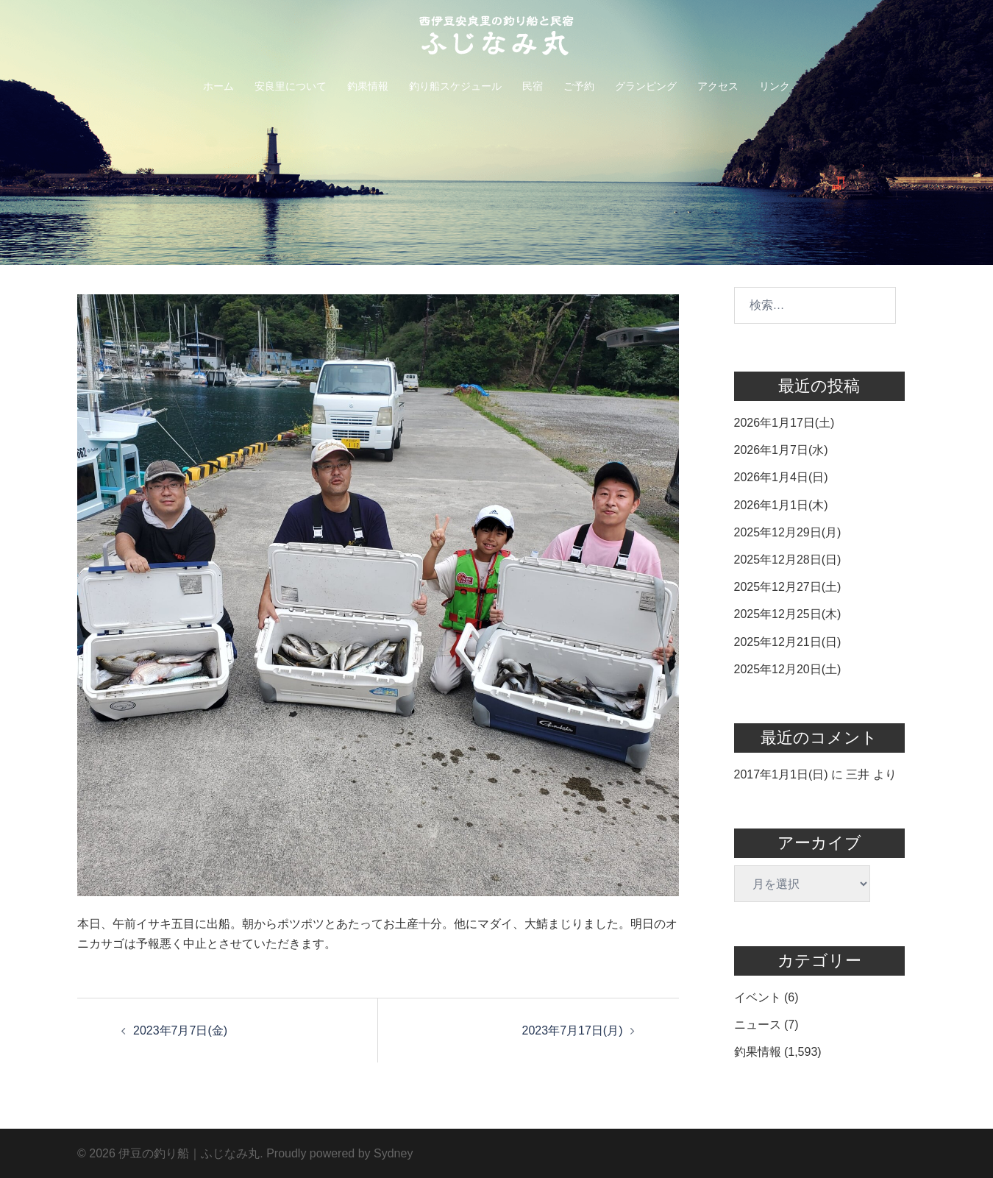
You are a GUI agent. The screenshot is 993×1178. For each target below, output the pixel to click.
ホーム (218, 86)
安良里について (291, 86)
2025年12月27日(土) (787, 587)
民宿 (532, 86)
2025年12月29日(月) (787, 532)
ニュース (757, 1024)
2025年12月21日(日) (787, 642)
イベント (757, 997)
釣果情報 (367, 86)
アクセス (717, 86)
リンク (774, 86)
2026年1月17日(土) (784, 422)
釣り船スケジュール (455, 86)
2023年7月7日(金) (180, 1030)
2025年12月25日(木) (787, 614)
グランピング (646, 86)
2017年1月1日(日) (781, 774)
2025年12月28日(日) (787, 559)
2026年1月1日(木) (781, 505)
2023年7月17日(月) (572, 1030)
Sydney (393, 1153)
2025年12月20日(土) (787, 669)
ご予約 (578, 86)
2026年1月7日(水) (781, 450)
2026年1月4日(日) (781, 477)
